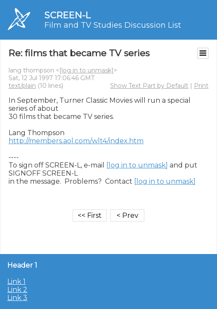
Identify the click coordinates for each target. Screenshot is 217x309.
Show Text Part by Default (149, 86)
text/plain (22, 86)
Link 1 (16, 281)
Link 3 (17, 298)
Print (201, 86)
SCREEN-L (67, 15)
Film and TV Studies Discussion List (112, 25)
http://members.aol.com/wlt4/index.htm (76, 141)
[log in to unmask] (86, 70)
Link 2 (17, 290)
